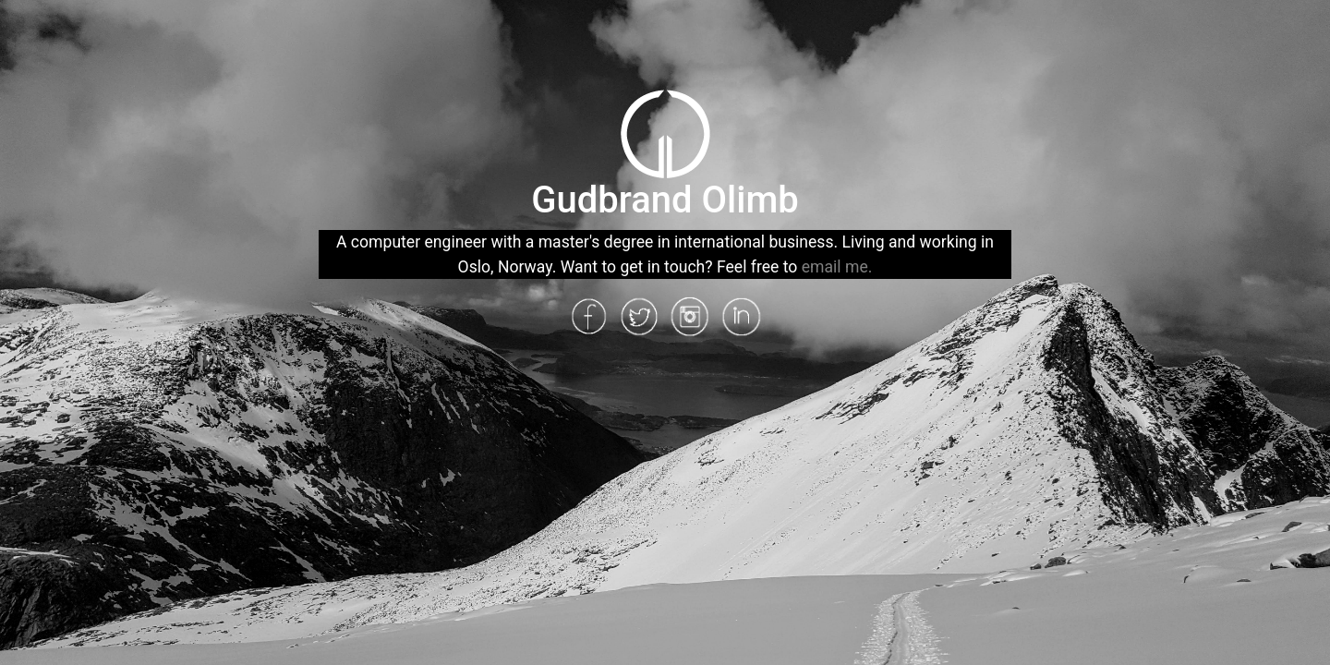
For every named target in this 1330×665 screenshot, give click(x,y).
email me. (837, 267)
